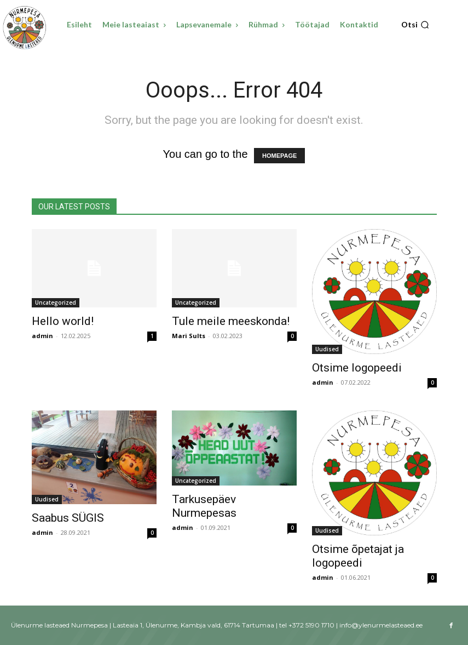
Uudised (327, 349)
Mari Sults (188, 336)
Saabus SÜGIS (68, 517)
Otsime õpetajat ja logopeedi (358, 556)
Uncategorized (55, 302)
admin (42, 336)
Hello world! (63, 321)
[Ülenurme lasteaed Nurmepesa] (25, 27)
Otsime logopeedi (357, 367)
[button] (415, 24)
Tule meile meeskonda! (231, 321)
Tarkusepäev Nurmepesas (204, 506)
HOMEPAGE (279, 155)
